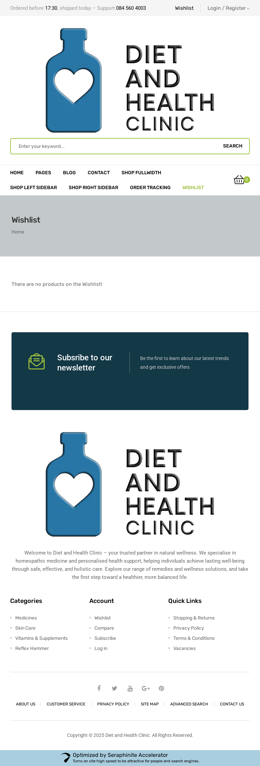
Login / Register (229, 8)
